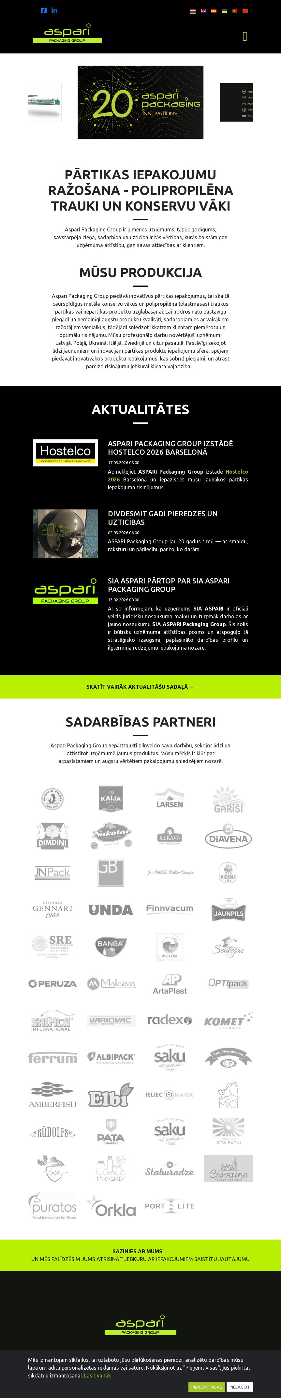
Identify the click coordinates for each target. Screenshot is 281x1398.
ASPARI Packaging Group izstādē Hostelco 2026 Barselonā (170, 447)
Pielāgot (239, 1387)
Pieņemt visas (206, 1387)
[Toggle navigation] (245, 36)
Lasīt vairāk (97, 1375)
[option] (140, 102)
